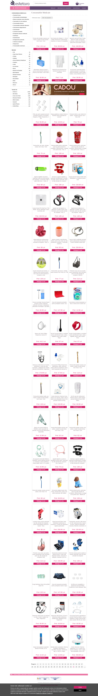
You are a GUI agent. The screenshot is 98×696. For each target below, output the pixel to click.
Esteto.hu (37, 674)
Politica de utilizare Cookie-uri (44, 693)
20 (37, 666)
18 (32, 666)
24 (48, 666)
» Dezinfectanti (15, 37)
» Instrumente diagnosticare (18, 27)
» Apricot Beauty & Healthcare (18, 60)
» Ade (13, 52)
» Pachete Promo (16, 15)
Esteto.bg (41, 674)
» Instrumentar (15, 29)
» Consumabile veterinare (18, 45)
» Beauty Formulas (16, 74)
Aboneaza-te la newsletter (64, 8)
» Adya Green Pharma (16, 54)
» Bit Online (14, 93)
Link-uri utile (24, 674)
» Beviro (13, 84)
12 (68, 664)
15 (76, 664)
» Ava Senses (14, 66)
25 (51, 666)
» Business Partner (16, 97)
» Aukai (13, 64)
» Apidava (14, 58)
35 (79, 666)
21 (40, 666)
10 (62, 664)
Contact (84, 8)
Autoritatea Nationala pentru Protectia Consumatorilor (49, 682)
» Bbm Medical (15, 72)
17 (81, 664)
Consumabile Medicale (19, 13)
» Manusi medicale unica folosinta (20, 19)
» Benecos (14, 82)
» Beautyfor (14, 76)
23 (46, 666)
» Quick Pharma (15, 104)
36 (81, 666)
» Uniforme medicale (16, 41)
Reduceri (53, 8)
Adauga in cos (41, 49)
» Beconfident (15, 78)
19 (35, 666)
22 (43, 666)
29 (62, 666)
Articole (18, 674)
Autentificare (76, 8)
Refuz (80, 690)
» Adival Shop (15, 106)
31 (68, 666)
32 (70, 666)
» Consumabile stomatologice (19, 17)
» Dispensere (15, 43)
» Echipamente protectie (17, 39)
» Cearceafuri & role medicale (19, 21)
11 (65, 664)
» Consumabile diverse (17, 23)
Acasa (15, 674)
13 (70, 664)
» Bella (13, 80)
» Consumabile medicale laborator (20, 25)
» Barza (13, 68)
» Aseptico (14, 62)
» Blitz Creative (15, 99)
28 (59, 666)
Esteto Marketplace (31, 674)
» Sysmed (14, 102)
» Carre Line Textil (15, 95)
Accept (80, 687)
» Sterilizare (14, 35)
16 (79, 664)
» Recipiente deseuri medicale (19, 33)
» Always (13, 56)
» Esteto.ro (14, 91)
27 (57, 666)
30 (65, 666)
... (84, 666)
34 (76, 666)
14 (73, 664)
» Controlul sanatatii (16, 31)
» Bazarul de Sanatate (16, 70)
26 (54, 666)
